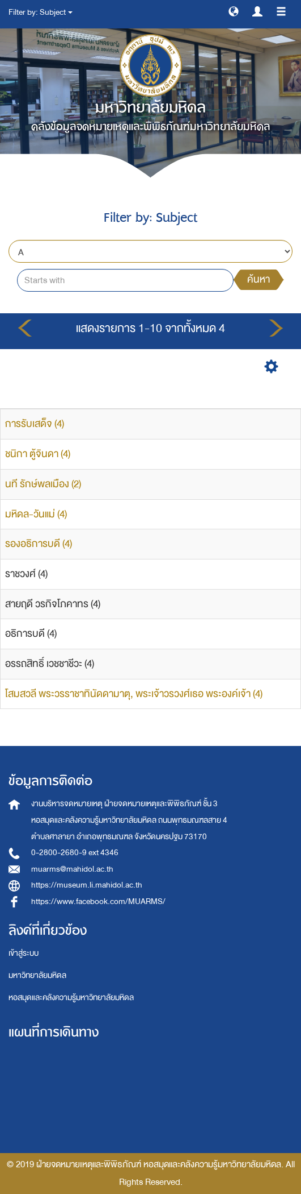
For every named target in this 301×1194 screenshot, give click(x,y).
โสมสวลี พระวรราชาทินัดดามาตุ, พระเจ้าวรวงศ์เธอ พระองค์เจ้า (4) (133, 694)
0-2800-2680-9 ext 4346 (74, 852)
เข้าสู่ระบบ (24, 953)
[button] (233, 11)
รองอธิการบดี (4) (38, 544)
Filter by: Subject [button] (41, 12)
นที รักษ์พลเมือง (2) (43, 484)
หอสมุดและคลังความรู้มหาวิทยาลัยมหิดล (71, 997)
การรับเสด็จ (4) (34, 424)
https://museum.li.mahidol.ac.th (86, 885)
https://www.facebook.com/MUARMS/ (98, 901)
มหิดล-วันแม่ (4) (36, 514)
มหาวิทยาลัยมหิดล (37, 975)
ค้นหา (258, 279)
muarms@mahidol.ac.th (72, 869)
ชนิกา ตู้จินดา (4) (37, 454)
